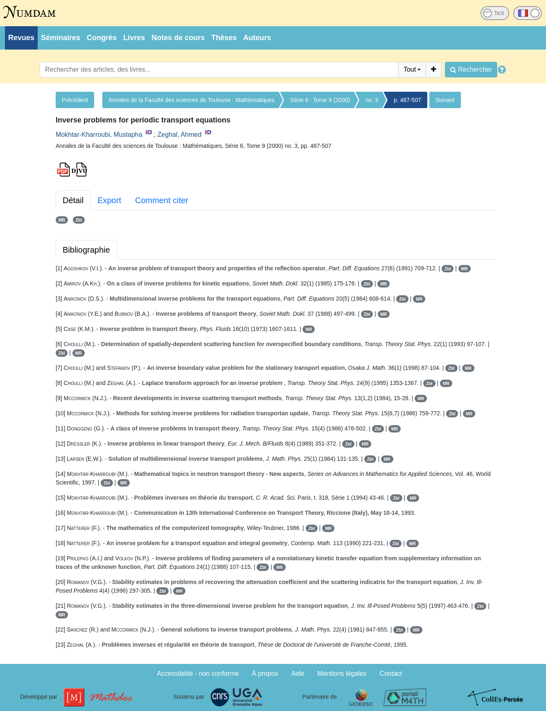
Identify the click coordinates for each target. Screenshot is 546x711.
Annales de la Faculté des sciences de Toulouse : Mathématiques (191, 100)
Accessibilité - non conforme (198, 673)
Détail (73, 200)
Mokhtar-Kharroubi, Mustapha (99, 134)
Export (109, 200)
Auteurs (257, 38)
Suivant (445, 100)
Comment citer (161, 200)
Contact (390, 673)
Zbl (78, 219)
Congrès (102, 38)
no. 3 (372, 100)
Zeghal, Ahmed (179, 134)
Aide (297, 673)
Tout (410, 69)
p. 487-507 (407, 100)
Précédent (75, 100)
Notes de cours (178, 38)
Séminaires (60, 38)
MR (62, 219)
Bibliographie (86, 249)
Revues (21, 38)
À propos (265, 673)
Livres (134, 38)
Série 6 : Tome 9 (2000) (320, 100)
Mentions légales (341, 673)
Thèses (224, 38)
